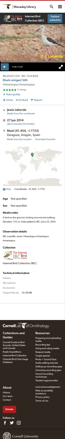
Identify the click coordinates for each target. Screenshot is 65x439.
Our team (7, 396)
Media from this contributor (21, 113)
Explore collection (55, 18)
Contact (7, 400)
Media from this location (19, 139)
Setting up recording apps (48, 366)
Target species (42, 356)
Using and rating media (47, 348)
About (7, 387)
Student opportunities (46, 380)
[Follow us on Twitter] (12, 423)
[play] (5, 66)
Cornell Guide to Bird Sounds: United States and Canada (14, 345)
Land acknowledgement (47, 387)
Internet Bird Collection (15, 355)
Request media (42, 352)
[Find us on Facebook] (5, 423)
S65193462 (20, 124)
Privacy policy (42, 397)
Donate (9, 409)
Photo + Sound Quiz (45, 359)
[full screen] (60, 67)
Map (7, 189)
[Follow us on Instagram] (19, 423)
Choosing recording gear (48, 370)
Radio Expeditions (12, 352)
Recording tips (42, 345)
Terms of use (41, 401)
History (6, 392)
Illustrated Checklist (45, 139)
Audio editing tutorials (46, 363)
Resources (42, 333)
